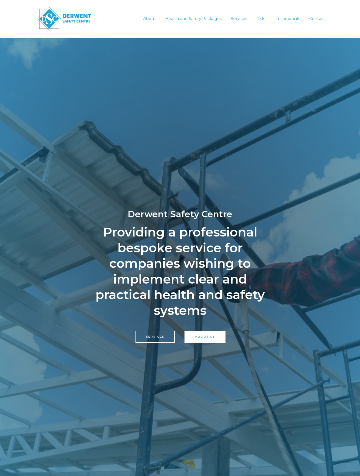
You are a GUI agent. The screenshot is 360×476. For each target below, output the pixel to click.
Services (244, 18)
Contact (318, 18)
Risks (265, 18)
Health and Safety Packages (199, 18)
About (156, 18)
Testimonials (290, 18)
